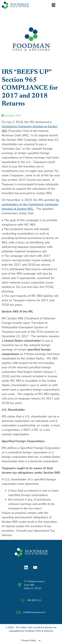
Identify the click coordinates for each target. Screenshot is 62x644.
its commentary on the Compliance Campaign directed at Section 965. (30, 204)
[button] (53, 5)
